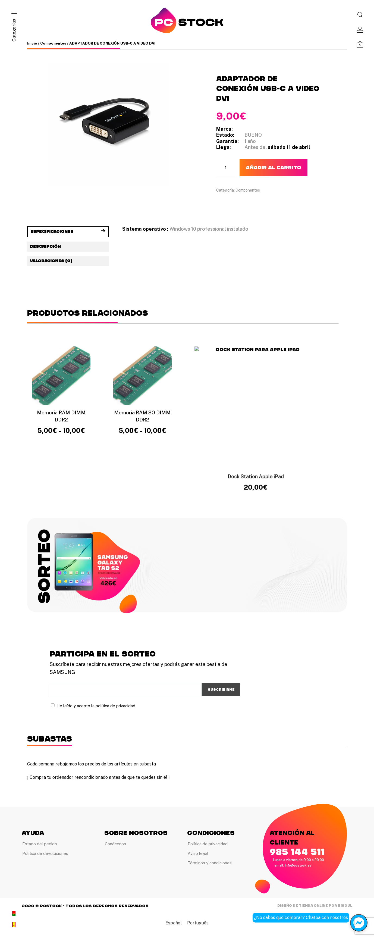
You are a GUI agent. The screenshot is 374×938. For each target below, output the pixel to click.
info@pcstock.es (298, 865)
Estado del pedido (39, 844)
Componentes (53, 43)
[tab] (68, 231)
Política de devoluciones (45, 853)
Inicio (32, 43)
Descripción (45, 246)
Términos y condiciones (210, 863)
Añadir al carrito (273, 168)
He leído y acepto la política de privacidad (95, 706)
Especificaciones (51, 231)
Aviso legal (198, 853)
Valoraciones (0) (51, 261)
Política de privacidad (208, 844)
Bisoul (345, 906)
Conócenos (115, 844)
